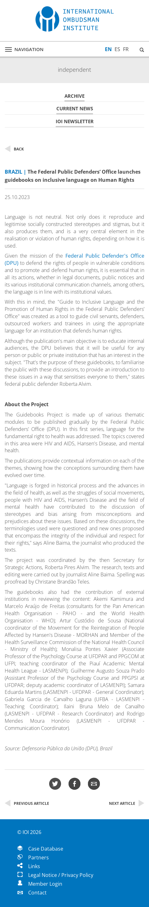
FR (126, 49)
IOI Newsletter (75, 121)
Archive (74, 96)
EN (108, 49)
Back (14, 149)
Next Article (126, 803)
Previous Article (27, 803)
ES (117, 49)
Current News (74, 109)
